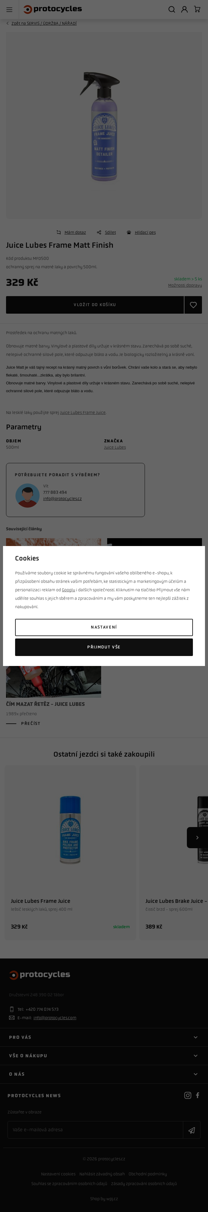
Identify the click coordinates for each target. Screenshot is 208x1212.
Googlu (68, 589)
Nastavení (104, 627)
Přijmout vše (104, 647)
